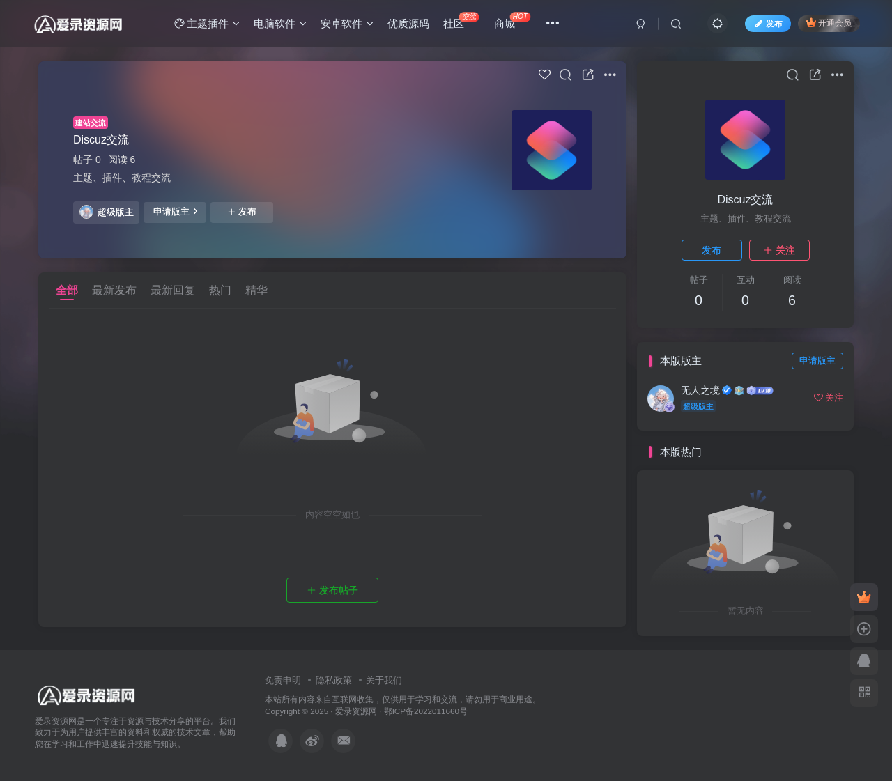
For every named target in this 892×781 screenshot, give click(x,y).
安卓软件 (347, 23)
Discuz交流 (101, 140)
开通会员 (829, 22)
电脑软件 (280, 23)
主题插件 (207, 23)
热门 (220, 290)
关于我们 (384, 680)
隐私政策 (334, 680)
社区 (461, 20)
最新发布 (114, 290)
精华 (256, 290)
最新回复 (173, 290)
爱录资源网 (356, 711)
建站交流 (90, 122)
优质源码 (408, 23)
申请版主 (175, 211)
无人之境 (700, 390)
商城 (512, 20)
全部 (67, 290)
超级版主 (106, 212)
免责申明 (283, 680)
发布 (241, 212)
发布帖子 (332, 590)
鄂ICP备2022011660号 (426, 711)
